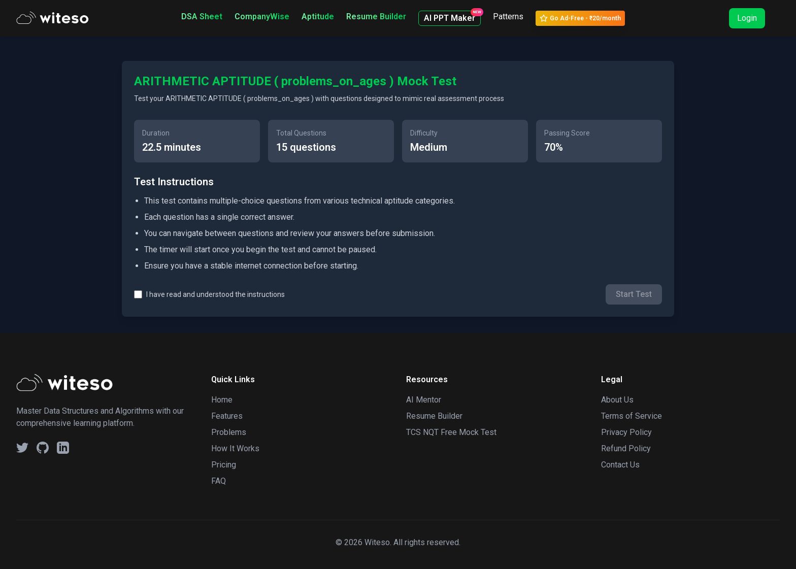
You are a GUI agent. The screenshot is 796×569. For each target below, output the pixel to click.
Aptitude (318, 16)
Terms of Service (631, 416)
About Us (617, 400)
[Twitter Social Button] (22, 448)
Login (747, 18)
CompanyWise (262, 16)
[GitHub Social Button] (43, 448)
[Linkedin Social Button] (63, 448)
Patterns (508, 16)
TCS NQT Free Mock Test (451, 432)
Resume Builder (376, 16)
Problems (228, 432)
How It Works (235, 448)
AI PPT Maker (452, 17)
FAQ (218, 481)
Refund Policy (626, 448)
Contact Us (620, 465)
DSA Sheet (201, 16)
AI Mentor (423, 400)
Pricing (223, 465)
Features (227, 416)
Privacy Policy (626, 432)
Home (222, 400)
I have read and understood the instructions (215, 294)
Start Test (634, 294)
